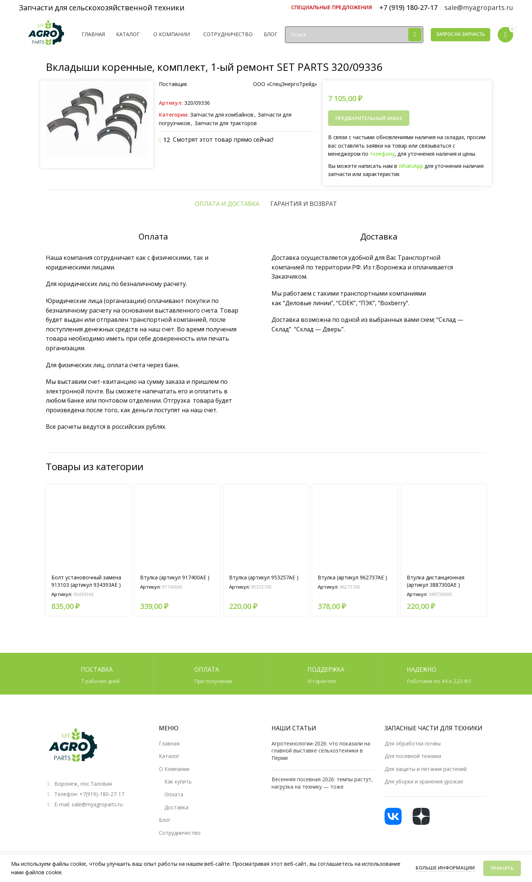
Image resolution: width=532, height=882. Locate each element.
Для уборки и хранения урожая (424, 781)
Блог (165, 819)
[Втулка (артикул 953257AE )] (266, 526)
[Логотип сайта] (46, 33)
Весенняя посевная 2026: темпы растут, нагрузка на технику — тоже (322, 783)
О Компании (174, 768)
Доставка (176, 807)
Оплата (173, 794)
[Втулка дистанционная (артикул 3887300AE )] (443, 526)
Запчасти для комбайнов (221, 114)
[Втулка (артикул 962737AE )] (354, 526)
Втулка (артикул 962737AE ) (352, 577)
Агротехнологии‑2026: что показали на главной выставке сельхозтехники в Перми (321, 750)
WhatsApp (411, 165)
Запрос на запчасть (460, 34)
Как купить (178, 781)
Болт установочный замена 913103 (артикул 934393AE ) (86, 581)
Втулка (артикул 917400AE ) (174, 577)
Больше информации (446, 867)
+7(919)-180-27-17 (101, 793)
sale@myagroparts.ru (97, 804)
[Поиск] (354, 34)
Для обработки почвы (413, 743)
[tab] (227, 203)
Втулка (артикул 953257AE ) (264, 577)
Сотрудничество (180, 832)
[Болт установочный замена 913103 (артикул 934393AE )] (88, 526)
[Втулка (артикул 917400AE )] (176, 526)
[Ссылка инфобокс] (331, 7)
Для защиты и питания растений (426, 768)
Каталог (169, 755)
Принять (502, 868)
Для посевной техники (413, 755)
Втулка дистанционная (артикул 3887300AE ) (435, 581)
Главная (169, 743)
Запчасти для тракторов (226, 123)
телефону (382, 153)
